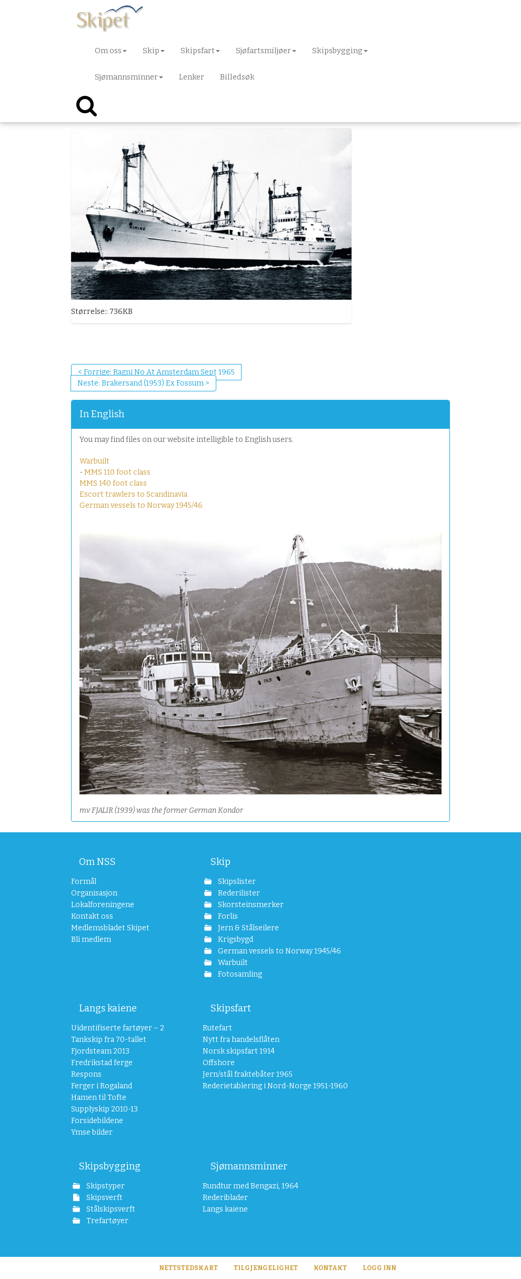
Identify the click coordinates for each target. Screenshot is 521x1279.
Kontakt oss (92, 916)
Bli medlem (91, 939)
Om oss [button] (111, 50)
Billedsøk (237, 77)
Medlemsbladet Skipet (110, 927)
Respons (86, 1074)
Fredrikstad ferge (102, 1062)
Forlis (227, 916)
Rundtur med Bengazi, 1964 (250, 1186)
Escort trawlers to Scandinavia (133, 494)
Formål (83, 881)
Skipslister (236, 881)
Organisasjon (94, 893)
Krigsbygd (234, 939)
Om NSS (97, 862)
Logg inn (379, 1268)
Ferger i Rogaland (101, 1085)
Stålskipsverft (110, 1209)
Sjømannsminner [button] (129, 77)
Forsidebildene (97, 1120)
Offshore (219, 1062)
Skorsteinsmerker (250, 904)
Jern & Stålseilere (247, 927)
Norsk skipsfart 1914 (239, 1051)
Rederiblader (225, 1197)
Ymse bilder (92, 1132)
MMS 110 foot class (117, 472)
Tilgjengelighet (266, 1268)
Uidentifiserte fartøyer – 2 (117, 1028)
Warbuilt (94, 461)
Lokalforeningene (102, 904)
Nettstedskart (188, 1268)
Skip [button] (154, 50)
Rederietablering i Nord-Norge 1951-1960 (259, 1085)
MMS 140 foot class (113, 483)
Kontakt (330, 1268)
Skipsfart (231, 1008)
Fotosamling (239, 974)
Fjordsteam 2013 (100, 1051)
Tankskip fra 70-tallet (108, 1039)
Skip (221, 862)
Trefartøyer (106, 1220)
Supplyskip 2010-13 (104, 1109)
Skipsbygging (110, 1166)
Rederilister (238, 893)
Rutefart (217, 1028)
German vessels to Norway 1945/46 (141, 505)
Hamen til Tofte (98, 1097)
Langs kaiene (108, 1008)
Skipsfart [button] (200, 50)
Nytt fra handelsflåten (241, 1039)
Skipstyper (105, 1186)
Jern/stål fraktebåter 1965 (248, 1074)
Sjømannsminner (249, 1166)
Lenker (191, 77)
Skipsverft (104, 1197)
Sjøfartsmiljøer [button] (266, 50)
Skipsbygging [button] (340, 50)
